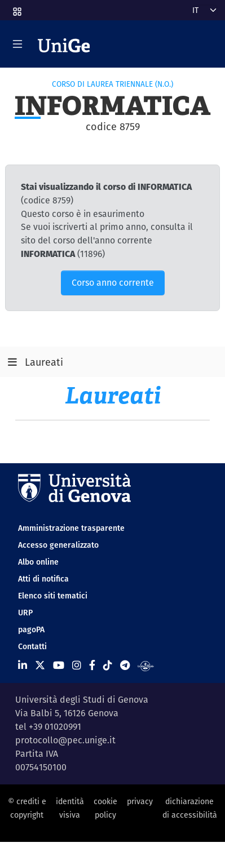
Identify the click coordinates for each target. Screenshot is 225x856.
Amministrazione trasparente (71, 528)
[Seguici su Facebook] (92, 665)
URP (25, 612)
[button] (16, 8)
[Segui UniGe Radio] (146, 665)
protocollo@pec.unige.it (65, 740)
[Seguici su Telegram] (125, 665)
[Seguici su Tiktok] (107, 665)
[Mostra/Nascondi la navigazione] (17, 44)
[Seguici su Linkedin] (22, 665)
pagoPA (31, 629)
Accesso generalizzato (58, 545)
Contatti (32, 646)
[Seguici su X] (40, 665)
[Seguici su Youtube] (58, 665)
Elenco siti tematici (52, 595)
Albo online (38, 561)
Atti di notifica (43, 578)
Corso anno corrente (113, 282)
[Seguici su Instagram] (76, 665)
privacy (140, 801)
